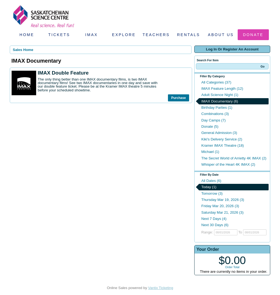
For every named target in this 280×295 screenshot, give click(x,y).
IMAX (91, 35)
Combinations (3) (215, 114)
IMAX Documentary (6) (219, 101)
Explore (124, 35)
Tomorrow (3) (212, 193)
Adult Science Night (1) (219, 95)
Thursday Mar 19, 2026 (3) (222, 200)
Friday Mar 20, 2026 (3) (220, 206)
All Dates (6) (211, 181)
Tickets (59, 35)
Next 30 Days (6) (214, 225)
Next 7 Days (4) (214, 219)
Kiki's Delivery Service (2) (221, 139)
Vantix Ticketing (160, 288)
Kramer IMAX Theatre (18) (222, 145)
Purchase (178, 98)
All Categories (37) (216, 82)
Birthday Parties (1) (216, 107)
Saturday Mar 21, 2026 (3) (222, 212)
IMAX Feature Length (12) (222, 88)
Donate (253, 35)
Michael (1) (210, 152)
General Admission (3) (219, 133)
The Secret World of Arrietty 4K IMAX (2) (233, 158)
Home (27, 35)
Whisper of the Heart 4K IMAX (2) (228, 164)
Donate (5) (209, 126)
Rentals (188, 35)
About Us (221, 35)
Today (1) (209, 187)
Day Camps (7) (213, 120)
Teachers (156, 35)
